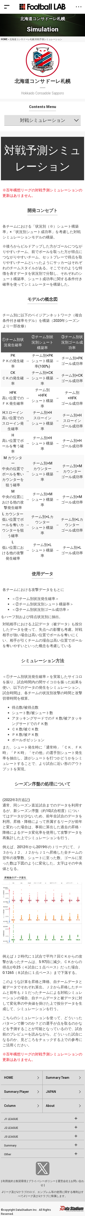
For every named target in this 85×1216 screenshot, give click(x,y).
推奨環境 (20, 1181)
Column (10, 1106)
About (50, 1106)
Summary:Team (57, 1077)
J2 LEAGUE (11, 1127)
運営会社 (63, 1181)
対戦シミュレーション (42, 120)
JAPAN (51, 1091)
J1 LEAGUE (11, 1119)
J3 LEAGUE (11, 1136)
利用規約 (7, 1181)
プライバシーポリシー (42, 1181)
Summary (10, 1145)
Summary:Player (16, 1091)
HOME (4, 39)
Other (7, 1154)
